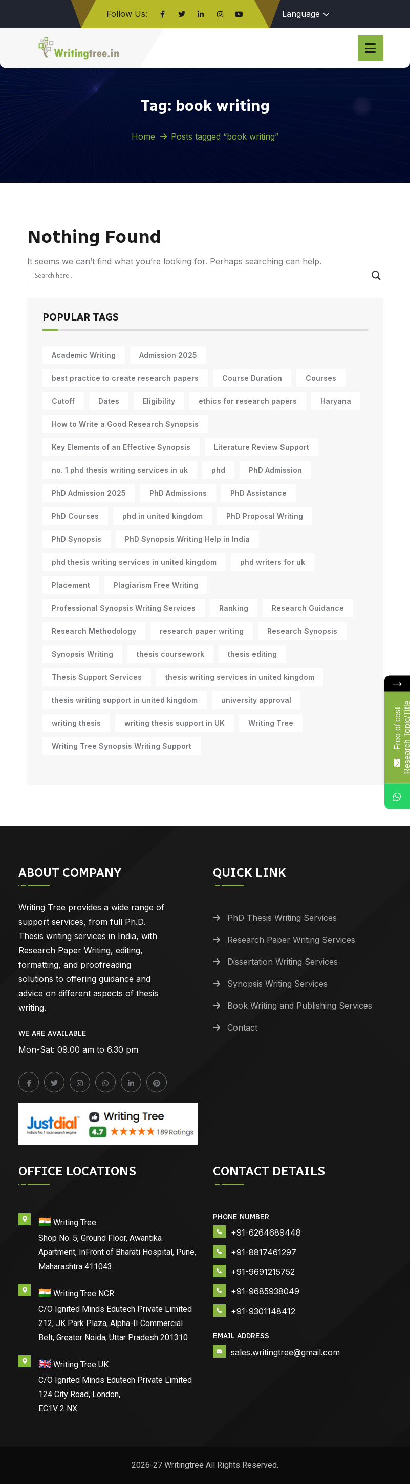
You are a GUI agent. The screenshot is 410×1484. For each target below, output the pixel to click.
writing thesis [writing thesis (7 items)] (76, 723)
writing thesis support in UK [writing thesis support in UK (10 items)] (174, 723)
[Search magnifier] (376, 275)
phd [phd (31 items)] (218, 470)
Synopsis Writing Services (277, 983)
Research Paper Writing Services (291, 939)
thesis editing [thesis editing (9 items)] (252, 654)
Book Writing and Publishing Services (299, 1005)
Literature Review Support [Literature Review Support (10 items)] (261, 447)
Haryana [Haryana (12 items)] (335, 401)
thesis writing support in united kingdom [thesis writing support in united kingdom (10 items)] (125, 700)
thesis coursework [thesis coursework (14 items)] (170, 654)
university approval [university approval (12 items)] (256, 700)
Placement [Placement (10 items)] (71, 585)
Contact (242, 1027)
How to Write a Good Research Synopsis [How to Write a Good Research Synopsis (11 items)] (125, 424)
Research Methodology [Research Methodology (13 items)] (94, 631)
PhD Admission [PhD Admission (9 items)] (275, 470)
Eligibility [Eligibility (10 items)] (159, 401)
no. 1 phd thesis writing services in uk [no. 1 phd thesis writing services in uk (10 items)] (120, 470)
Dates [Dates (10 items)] (108, 401)
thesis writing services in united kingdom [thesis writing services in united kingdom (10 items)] (239, 677)
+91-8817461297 (263, 1252)
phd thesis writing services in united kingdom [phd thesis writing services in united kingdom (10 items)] (134, 562)
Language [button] (301, 14)
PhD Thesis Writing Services (282, 917)
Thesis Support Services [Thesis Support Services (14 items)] (97, 677)
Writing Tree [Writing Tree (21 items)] (270, 723)
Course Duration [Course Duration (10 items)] (252, 378)
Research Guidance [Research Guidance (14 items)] (308, 608)
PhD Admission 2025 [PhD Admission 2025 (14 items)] (89, 493)
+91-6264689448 (266, 1232)
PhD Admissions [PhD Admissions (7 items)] (178, 493)
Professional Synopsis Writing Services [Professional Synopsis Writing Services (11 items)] (124, 608)
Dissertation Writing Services (282, 961)
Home (143, 136)
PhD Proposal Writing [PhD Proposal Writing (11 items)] (264, 516)
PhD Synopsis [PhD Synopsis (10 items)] (76, 539)
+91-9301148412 (263, 1311)
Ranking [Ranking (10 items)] (233, 608)
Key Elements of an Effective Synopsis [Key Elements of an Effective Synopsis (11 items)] (121, 447)
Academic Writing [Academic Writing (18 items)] (84, 355)
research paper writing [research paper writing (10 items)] (202, 631)
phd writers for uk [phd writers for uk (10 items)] (272, 562)
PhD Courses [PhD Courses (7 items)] (75, 516)
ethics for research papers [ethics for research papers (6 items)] (248, 401)
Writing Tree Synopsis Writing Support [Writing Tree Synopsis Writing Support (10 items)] (121, 746)
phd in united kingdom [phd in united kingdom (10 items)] (162, 516)
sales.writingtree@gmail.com (285, 1352)
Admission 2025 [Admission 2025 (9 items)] (168, 355)
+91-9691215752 (263, 1272)
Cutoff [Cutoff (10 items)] (63, 401)
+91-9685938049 (265, 1291)
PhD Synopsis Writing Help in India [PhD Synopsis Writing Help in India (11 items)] (187, 539)
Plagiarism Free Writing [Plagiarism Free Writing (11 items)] (156, 585)
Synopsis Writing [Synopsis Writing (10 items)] (82, 654)
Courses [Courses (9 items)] (321, 378)
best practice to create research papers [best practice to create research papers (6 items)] (125, 378)
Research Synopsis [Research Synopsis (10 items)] (302, 631)
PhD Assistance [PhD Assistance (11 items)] (258, 493)
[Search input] (200, 275)
